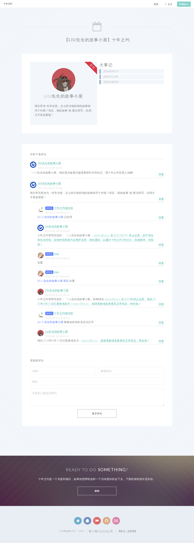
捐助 (97, 491)
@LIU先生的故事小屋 (50, 217)
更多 (170, 4)
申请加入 (184, 4)
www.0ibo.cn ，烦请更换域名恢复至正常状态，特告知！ (116, 340)
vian (56, 253)
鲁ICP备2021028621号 (101, 531)
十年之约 (7, 3)
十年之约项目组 (63, 208)
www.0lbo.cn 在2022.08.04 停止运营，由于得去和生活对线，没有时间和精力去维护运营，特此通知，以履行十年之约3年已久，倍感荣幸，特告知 (95, 240)
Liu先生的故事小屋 (56, 226)
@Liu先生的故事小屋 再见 (53, 280)
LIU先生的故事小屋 (49, 163)
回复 (161, 174)
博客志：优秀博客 (127, 531)
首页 (156, 4)
